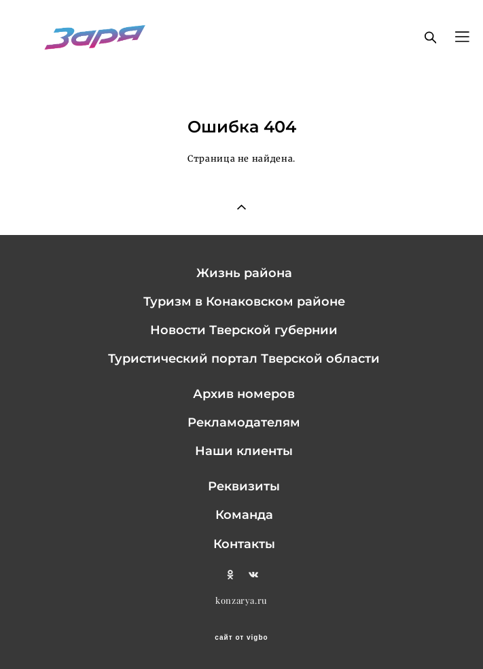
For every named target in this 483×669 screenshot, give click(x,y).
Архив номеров (244, 393)
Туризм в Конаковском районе (244, 301)
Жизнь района (244, 273)
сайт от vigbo (241, 637)
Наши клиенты (244, 451)
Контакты (244, 544)
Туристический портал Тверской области (244, 358)
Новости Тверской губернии (244, 330)
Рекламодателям (243, 422)
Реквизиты (244, 486)
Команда (244, 514)
